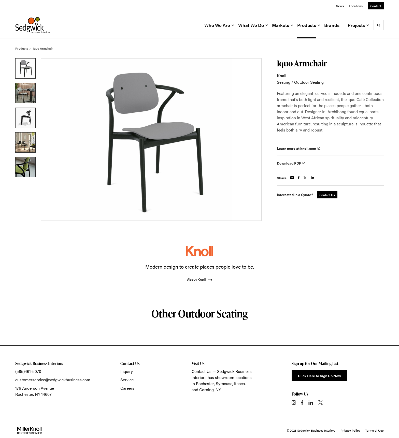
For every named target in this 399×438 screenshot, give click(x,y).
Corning (206, 389)
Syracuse (224, 383)
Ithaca (239, 383)
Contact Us (201, 371)
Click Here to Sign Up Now (319, 375)
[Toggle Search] (379, 25)
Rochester (205, 383)
